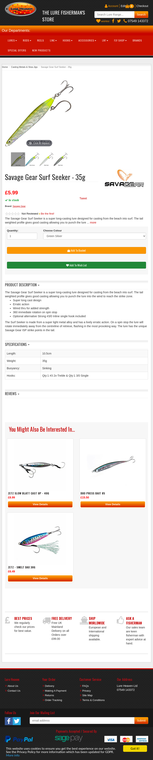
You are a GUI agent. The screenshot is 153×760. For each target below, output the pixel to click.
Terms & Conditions (93, 700)
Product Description (22, 284)
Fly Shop (120, 40)
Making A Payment (55, 690)
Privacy (86, 690)
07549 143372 (136, 21)
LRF (105, 40)
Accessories (87, 40)
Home (5, 67)
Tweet (83, 198)
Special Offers (17, 50)
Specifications (17, 344)
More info (13, 755)
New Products (41, 50)
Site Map (87, 695)
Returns (49, 695)
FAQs (85, 685)
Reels (40, 40)
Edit (123, 6)
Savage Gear (19, 206)
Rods (27, 40)
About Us (13, 685)
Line (53, 40)
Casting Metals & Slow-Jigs (24, 67)
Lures (12, 40)
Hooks (68, 40)
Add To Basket (76, 250)
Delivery (49, 685)
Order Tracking (53, 700)
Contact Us (14, 690)
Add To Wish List (76, 265)
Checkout (142, 6)
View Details (40, 504)
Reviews (12, 393)
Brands (137, 40)
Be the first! (47, 213)
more (93, 222)
